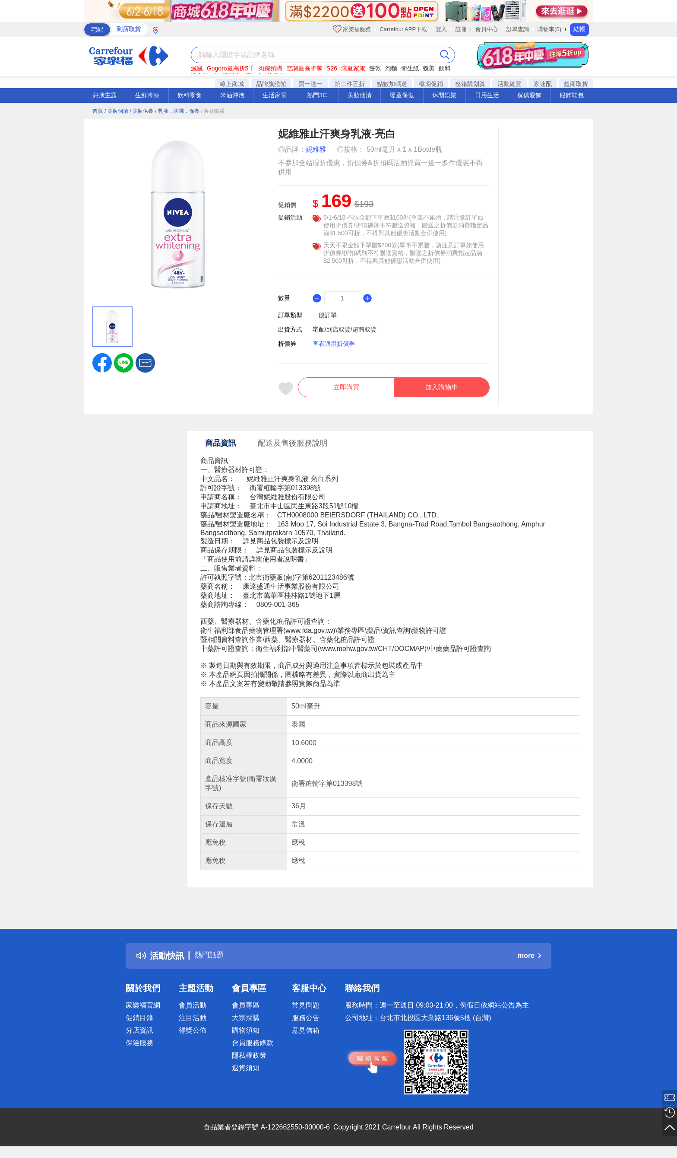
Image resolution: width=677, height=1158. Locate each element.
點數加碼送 (392, 83)
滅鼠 (197, 68)
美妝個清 (360, 95)
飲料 (445, 68)
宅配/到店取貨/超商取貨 (344, 329)
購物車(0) (549, 29)
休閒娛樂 (444, 95)
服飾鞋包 (572, 95)
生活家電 (275, 95)
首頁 (97, 111)
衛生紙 (410, 68)
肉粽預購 (270, 68)
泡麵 (391, 68)
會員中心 (486, 29)
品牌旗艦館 (271, 83)
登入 (441, 29)
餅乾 (375, 68)
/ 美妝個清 (116, 111)
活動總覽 (509, 83)
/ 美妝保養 (141, 111)
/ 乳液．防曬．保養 (177, 111)
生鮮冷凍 (147, 95)
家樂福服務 (352, 29)
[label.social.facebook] (102, 362)
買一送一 (310, 83)
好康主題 (105, 95)
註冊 (461, 29)
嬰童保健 (402, 95)
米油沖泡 (232, 95)
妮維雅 (316, 149)
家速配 (543, 83)
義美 (429, 68)
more (529, 960)
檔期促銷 (431, 83)
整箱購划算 (470, 83)
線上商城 (232, 83)
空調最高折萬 (304, 68)
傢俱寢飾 (529, 95)
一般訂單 (325, 315)
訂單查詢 (517, 29)
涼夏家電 (353, 68)
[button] (145, 362)
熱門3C (317, 95)
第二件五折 (350, 83)
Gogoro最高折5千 (230, 68)
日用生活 (487, 95)
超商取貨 (576, 83)
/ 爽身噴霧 (213, 111)
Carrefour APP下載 (403, 29)
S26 (331, 68)
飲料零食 (189, 95)
